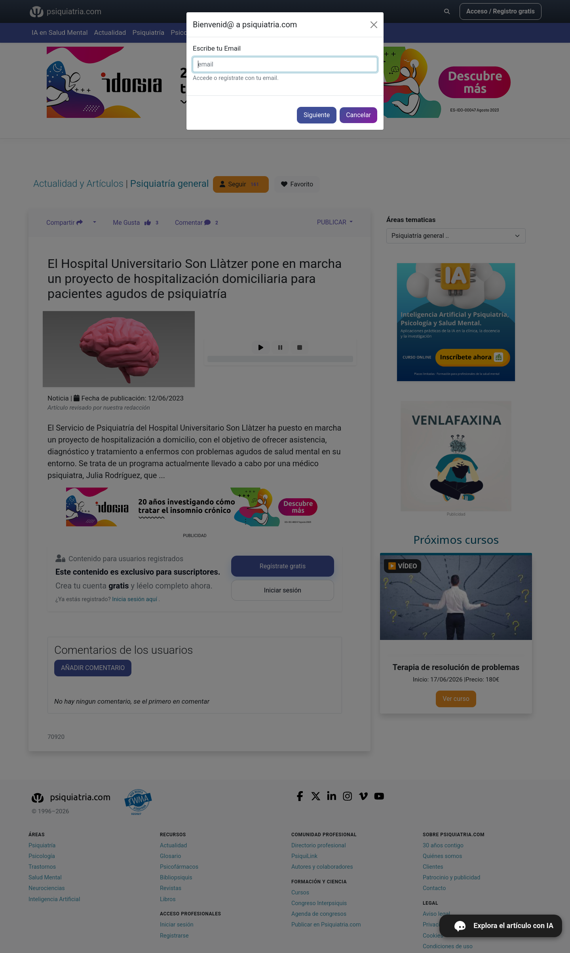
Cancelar (358, 115)
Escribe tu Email (217, 48)
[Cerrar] (373, 24)
